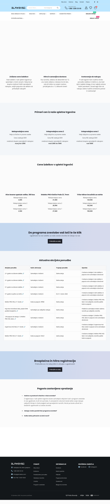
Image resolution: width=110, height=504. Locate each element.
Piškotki (58, 475)
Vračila (36, 481)
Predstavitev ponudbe (40, 475)
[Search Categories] (49, 7)
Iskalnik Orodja (91, 13)
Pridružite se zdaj (55, 241)
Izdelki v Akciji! (94, 17)
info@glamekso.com (19, 474)
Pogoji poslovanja (61, 478)
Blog (76, 2)
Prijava (87, 2)
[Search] (57, 7)
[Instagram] (97, 2)
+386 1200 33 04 (18, 471)
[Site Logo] (18, 8)
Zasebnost (59, 481)
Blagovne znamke (61, 485)
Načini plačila (60, 471)
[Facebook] (94, 2)
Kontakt (82, 2)
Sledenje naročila (39, 478)
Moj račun (64, 2)
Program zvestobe (39, 485)
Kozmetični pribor (65, 14)
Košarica (71, 2)
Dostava (58, 468)
